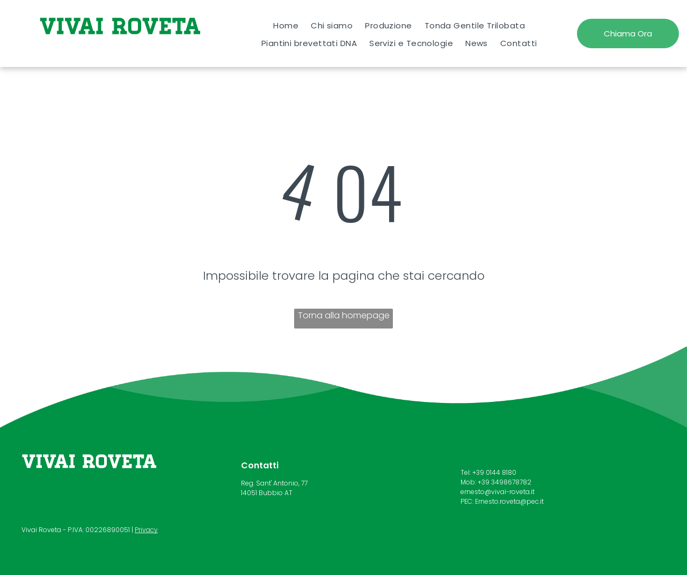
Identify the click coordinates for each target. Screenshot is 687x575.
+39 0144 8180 (494, 472)
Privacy (146, 529)
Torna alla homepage (344, 315)
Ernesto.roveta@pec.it (509, 501)
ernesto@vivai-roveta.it (498, 491)
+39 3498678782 (504, 482)
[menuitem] (286, 25)
